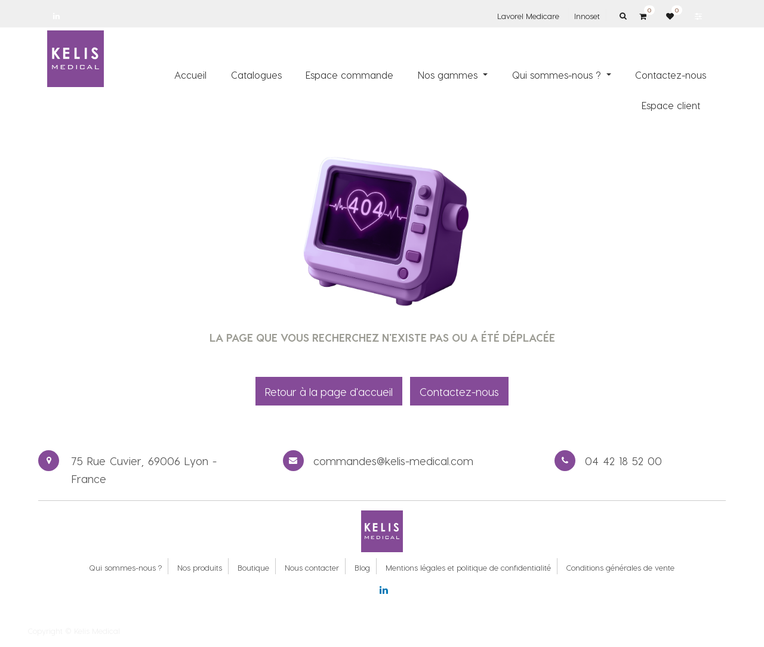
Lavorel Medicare (528, 15)
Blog (362, 567)
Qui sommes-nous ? (125, 567)
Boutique (253, 567)
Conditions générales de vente (620, 567)
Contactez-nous (459, 391)
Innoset (587, 15)
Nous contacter (312, 567)
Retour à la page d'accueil (329, 391)
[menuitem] (190, 74)
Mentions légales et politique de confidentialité (468, 567)
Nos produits (199, 567)
